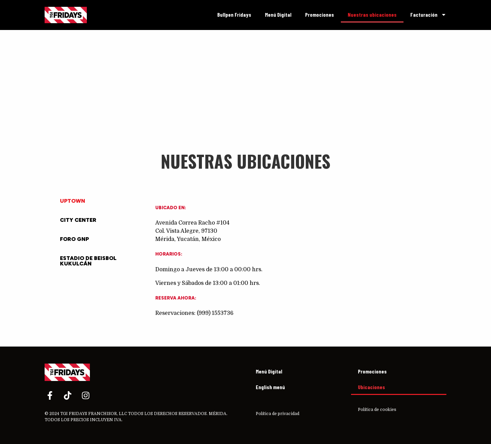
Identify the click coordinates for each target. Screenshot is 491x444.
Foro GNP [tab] (74, 239)
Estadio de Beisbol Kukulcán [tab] (88, 261)
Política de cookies (377, 409)
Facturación (428, 15)
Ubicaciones (371, 387)
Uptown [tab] (72, 201)
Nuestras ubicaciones (372, 14)
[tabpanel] (294, 270)
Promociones (319, 14)
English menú (270, 387)
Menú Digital (278, 14)
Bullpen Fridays (234, 14)
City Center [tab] (78, 220)
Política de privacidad (277, 413)
